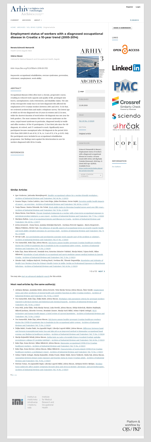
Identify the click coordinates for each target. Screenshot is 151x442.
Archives (26, 20)
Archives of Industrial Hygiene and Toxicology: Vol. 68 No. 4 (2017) (62, 204)
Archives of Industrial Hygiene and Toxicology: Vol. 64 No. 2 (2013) (78, 340)
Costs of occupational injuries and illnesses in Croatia (50, 219)
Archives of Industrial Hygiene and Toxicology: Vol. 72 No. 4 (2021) (58, 346)
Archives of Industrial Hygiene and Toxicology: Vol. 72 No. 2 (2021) (49, 257)
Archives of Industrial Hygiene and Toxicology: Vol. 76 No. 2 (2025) (41, 370)
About (37, 20)
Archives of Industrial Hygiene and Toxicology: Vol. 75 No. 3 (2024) (78, 334)
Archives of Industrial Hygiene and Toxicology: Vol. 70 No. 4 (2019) (41, 210)
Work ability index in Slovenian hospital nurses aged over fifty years (76, 207)
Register (129, 7)
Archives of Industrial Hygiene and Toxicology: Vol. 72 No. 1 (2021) (76, 352)
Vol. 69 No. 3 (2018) (34, 27)
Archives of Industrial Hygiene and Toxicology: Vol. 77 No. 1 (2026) (77, 216)
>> (16, 375)
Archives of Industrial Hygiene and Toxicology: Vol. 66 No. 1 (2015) (41, 198)
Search (134, 20)
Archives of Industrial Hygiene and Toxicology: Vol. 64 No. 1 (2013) (51, 266)
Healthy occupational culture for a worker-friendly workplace (73, 195)
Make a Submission (122, 28)
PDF (82, 92)
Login (138, 7)
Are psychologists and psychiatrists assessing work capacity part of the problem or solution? (63, 237)
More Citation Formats (87, 175)
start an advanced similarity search (35, 276)
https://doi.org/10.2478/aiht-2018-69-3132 (31, 68)
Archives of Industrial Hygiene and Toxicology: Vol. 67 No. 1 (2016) (41, 240)
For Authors (116, 167)
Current (15, 20)
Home (13, 27)
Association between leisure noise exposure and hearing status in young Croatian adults (50, 358)
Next (100, 271)
